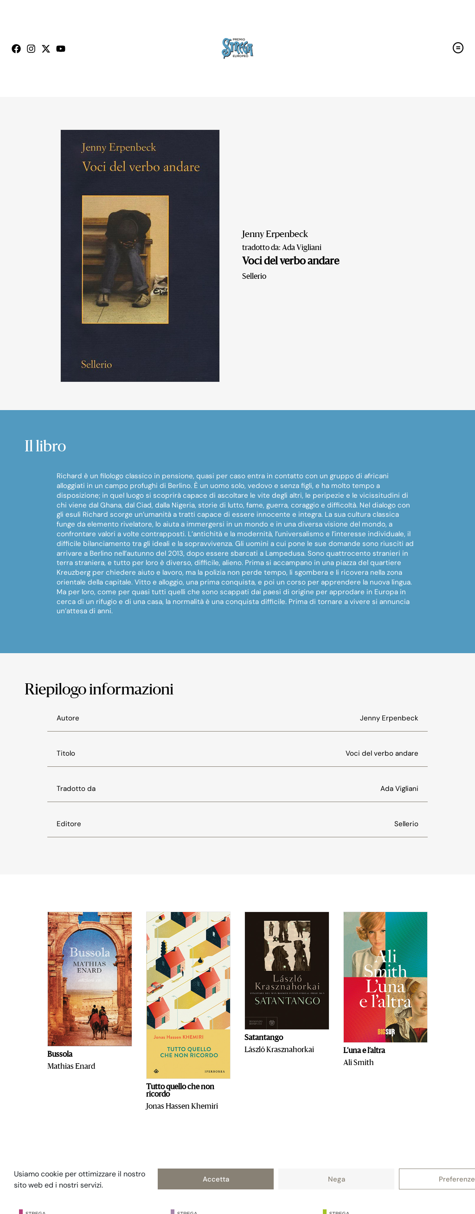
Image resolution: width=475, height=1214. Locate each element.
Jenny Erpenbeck (275, 234)
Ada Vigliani (399, 788)
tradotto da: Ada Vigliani (281, 248)
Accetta (216, 1179)
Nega (336, 1179)
